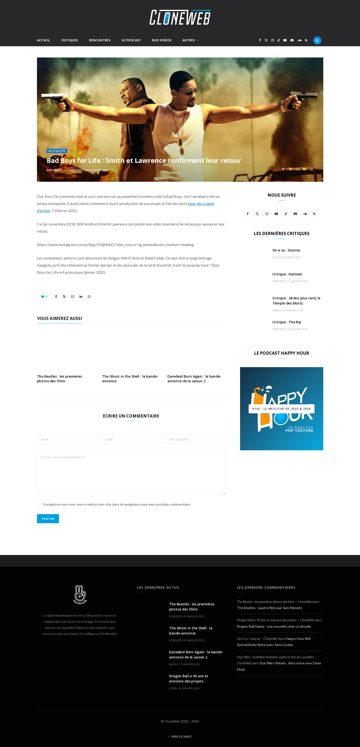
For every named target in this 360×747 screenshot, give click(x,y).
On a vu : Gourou (286, 250)
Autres (189, 40)
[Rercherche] (317, 40)
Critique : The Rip (286, 322)
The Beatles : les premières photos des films (59, 378)
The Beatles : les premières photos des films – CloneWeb (274, 602)
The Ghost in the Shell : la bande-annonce (130, 378)
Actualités (57, 151)
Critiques (69, 40)
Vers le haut (180, 737)
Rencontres (99, 40)
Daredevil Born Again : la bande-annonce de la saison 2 (194, 378)
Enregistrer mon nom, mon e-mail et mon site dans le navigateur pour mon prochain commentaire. (117, 504)
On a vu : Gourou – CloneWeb (257, 638)
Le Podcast (131, 40)
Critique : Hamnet (287, 274)
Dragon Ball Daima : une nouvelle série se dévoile (274, 626)
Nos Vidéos (161, 40)
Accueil (43, 40)
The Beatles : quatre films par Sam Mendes (269, 608)
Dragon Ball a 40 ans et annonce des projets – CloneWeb (275, 620)
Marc (58, 170)
